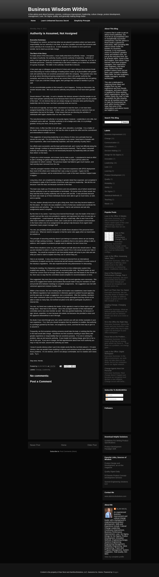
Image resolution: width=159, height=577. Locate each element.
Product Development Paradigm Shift (113, 448)
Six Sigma (108, 191)
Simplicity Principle (82, 21)
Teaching (108, 200)
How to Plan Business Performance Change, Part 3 (121, 236)
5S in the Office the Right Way (116, 322)
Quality (107, 179)
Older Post (92, 445)
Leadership (46, 370)
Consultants (109, 147)
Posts (109, 395)
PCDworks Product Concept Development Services (115, 477)
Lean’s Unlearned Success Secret (55, 21)
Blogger (115, 572)
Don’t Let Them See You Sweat (117, 290)
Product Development (113, 175)
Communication (111, 143)
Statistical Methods (112, 195)
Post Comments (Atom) (68, 451)
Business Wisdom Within (57, 9)
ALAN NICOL (121, 509)
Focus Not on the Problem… (116, 337)
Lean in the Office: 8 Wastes (115, 216)
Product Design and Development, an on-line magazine (114, 465)
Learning (108, 171)
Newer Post (35, 445)
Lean (106, 167)
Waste (107, 204)
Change (38, 370)
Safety (107, 187)
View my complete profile (114, 557)
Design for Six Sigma (113, 155)
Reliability (108, 183)
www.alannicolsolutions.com (115, 496)
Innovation (109, 159)
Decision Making (111, 151)
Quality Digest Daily (112, 472)
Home (33, 21)
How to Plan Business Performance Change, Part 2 (116, 274)
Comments (111, 399)
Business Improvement (113, 134)
